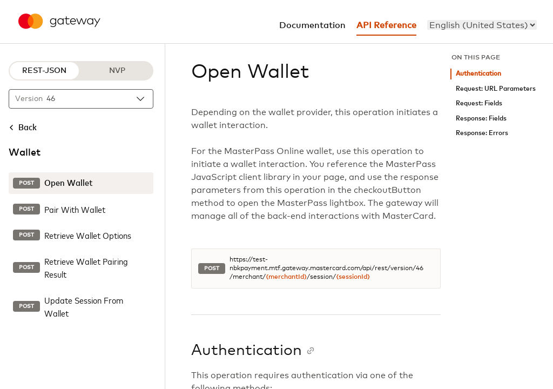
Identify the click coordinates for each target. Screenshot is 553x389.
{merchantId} (286, 277)
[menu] (482, 25)
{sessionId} (353, 277)
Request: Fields (479, 103)
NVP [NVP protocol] (117, 71)
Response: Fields (481, 118)
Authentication (478, 73)
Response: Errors (482, 133)
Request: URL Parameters (496, 88)
